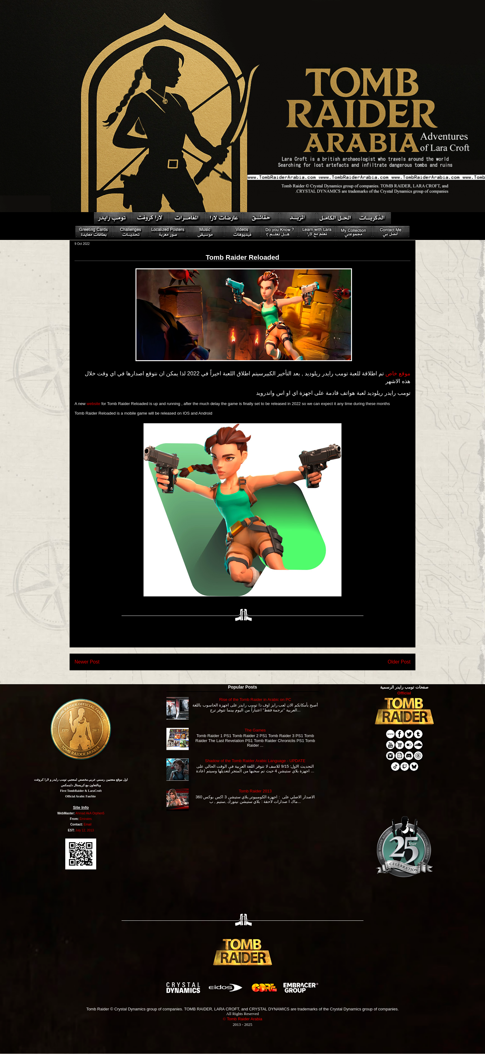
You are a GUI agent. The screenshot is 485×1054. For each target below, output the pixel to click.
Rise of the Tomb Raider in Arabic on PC (255, 699)
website (93, 403)
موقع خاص (397, 373)
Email (87, 824)
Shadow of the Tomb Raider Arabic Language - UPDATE (255, 760)
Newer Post (87, 661)
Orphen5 (98, 813)
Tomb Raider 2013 (255, 791)
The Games (255, 730)
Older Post (399, 661)
